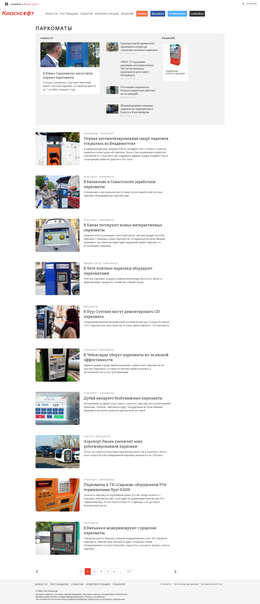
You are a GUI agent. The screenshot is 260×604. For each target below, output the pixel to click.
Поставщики (69, 13)
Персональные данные (186, 584)
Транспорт (107, 133)
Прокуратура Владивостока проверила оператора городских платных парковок (139, 47)
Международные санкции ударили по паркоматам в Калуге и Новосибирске (137, 109)
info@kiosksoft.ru (211, 584)
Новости (51, 13)
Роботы (89, 436)
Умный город (92, 263)
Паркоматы (91, 133)
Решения (127, 13)
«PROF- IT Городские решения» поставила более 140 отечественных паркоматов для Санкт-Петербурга (137, 68)
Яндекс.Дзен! (31, 4)
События (86, 13)
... (121, 571)
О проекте (252, 3)
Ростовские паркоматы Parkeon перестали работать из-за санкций (138, 90)
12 (128, 571)
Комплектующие (107, 13)
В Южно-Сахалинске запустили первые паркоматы (68, 75)
